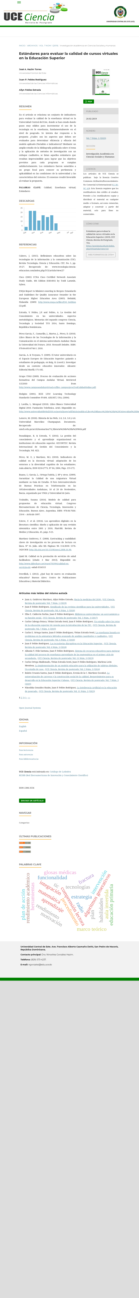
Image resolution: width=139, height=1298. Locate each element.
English (22, 726)
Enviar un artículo (32, 800)
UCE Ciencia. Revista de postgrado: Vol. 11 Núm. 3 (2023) (66, 658)
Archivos (32, 45)
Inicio (22, 45)
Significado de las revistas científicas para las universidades (80, 606)
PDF (89, 101)
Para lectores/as (26, 750)
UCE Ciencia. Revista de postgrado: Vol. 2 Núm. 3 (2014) (72, 669)
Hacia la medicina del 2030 (87, 599)
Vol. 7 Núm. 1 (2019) (48, 45)
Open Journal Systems (30, 707)
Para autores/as (26, 754)
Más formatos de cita (100, 254)
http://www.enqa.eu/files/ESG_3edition (57, 302)
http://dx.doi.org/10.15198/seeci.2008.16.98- (50, 549)
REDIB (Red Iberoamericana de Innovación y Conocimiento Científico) (53, 775)
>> (29, 697)
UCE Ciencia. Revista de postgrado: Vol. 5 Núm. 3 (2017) (70, 617)
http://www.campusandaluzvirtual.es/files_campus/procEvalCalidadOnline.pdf (57, 387)
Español (23, 730)
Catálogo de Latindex (60, 771)
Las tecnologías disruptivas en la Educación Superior (76, 643)
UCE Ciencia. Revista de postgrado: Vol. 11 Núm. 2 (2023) (67, 691)
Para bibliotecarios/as (29, 759)
